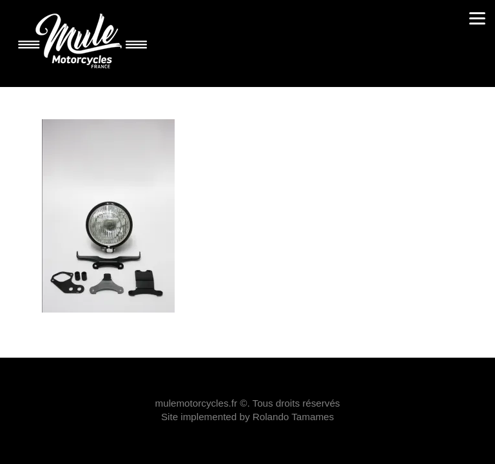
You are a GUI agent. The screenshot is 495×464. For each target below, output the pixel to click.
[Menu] (477, 17)
